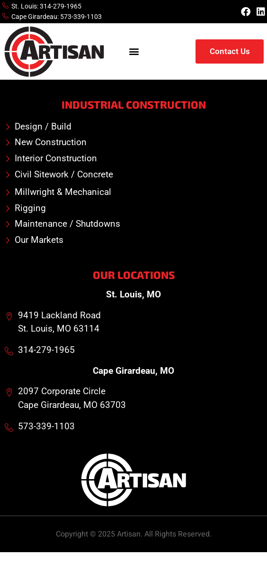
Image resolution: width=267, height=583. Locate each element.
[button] (134, 51)
